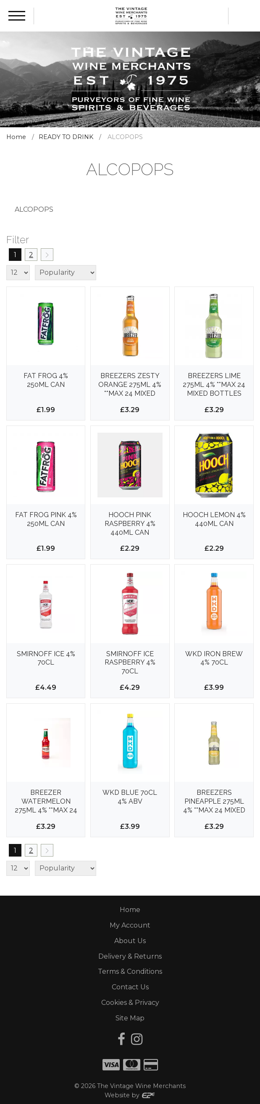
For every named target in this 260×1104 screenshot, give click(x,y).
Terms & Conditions (130, 971)
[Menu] (17, 16)
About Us (130, 941)
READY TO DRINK (66, 137)
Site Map (130, 1018)
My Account (130, 925)
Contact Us (130, 987)
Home (16, 137)
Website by (130, 1095)
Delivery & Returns (130, 956)
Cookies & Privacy (130, 1003)
